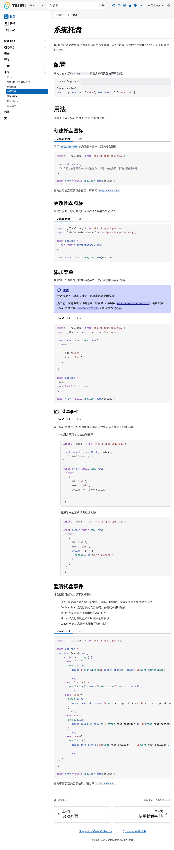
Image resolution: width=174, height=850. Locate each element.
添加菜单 (63, 272)
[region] (112, 707)
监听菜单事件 (66, 411)
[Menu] (35, 5)
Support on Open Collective (95, 831)
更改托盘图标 (68, 203)
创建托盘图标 (68, 131)
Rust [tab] (79, 139)
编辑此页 (60, 800)
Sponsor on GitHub (134, 831)
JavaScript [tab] (63, 139)
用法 (60, 109)
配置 (60, 64)
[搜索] (77, 5)
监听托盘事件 (68, 586)
